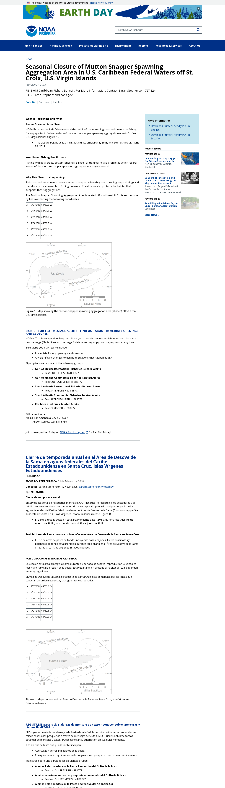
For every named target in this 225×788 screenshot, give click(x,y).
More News (151, 214)
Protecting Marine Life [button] (93, 45)
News (29, 59)
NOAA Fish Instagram (72, 432)
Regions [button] (143, 45)
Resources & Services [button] (168, 45)
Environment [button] (123, 45)
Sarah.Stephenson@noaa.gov (96, 486)
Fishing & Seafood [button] (60, 45)
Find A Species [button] (33, 45)
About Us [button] (194, 45)
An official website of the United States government (70, 3)
